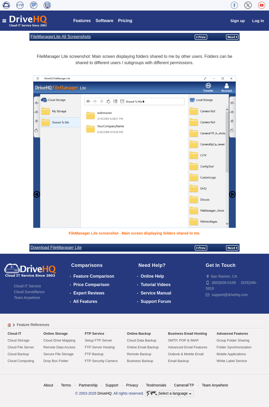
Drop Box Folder (55, 361)
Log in (258, 20)
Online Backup (139, 333)
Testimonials (156, 385)
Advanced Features (232, 333)
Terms (66, 385)
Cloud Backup (18, 354)
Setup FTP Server (98, 340)
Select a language (169, 393)
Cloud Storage (18, 340)
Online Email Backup (143, 347)
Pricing (125, 20)
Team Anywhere (27, 298)
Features (82, 20)
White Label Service (232, 361)
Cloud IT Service (27, 286)
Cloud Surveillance (29, 292)
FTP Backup (94, 354)
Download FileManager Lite (56, 247)
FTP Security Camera (101, 361)
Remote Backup (139, 354)
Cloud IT (14, 333)
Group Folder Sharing (233, 340)
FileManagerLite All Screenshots (60, 36)
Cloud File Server (21, 347)
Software (104, 20)
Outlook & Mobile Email (186, 354)
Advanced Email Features (187, 347)
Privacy (132, 385)
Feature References (33, 325)
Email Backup (178, 361)
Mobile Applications (231, 354)
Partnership (88, 385)
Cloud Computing (21, 361)
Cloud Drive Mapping (59, 340)
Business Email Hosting (187, 333)
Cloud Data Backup (141, 340)
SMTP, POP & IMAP (183, 340)
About (48, 385)
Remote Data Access (59, 347)
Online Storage (55, 333)
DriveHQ (104, 393)
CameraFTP (184, 385)
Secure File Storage (58, 354)
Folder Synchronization (234, 347)
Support (111, 385)
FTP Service (94, 333)
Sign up (237, 20)
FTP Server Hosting (100, 347)
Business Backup (140, 361)
